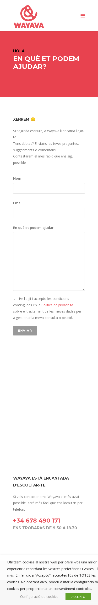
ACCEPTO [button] (78, 596)
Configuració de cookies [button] (39, 596)
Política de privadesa (56, 305)
